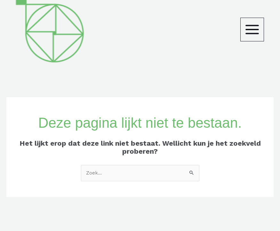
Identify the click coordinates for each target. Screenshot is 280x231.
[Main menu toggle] (252, 29)
